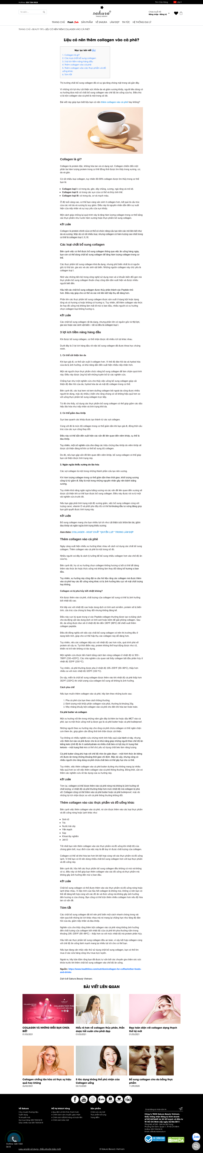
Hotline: (28, 2)
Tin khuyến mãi (24, 1117)
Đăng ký (163, 14)
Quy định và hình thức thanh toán (65, 1112)
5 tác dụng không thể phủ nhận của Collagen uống (98, 1080)
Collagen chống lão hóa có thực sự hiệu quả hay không (47, 1080)
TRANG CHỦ (58, 22)
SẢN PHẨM (87, 22)
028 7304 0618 (36, 1120)
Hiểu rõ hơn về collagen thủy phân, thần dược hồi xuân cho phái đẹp (100, 1029)
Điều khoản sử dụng (28, 1148)
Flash (73, 22)
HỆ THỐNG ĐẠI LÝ (142, 22)
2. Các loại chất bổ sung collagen (79, 58)
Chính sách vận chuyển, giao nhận (65, 1114)
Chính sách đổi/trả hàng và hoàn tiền (66, 1117)
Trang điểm (95, 1117)
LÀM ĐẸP (114, 22)
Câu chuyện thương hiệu (28, 1112)
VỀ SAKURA (101, 22)
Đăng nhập (153, 14)
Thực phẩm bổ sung (98, 1114)
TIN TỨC (126, 22)
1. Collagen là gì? (71, 54)
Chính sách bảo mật (60, 1120)
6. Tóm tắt (67, 74)
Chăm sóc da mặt (98, 1112)
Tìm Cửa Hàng (161, 2)
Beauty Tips (38, 29)
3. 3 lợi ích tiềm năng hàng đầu (77, 61)
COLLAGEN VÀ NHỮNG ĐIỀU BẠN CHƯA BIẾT (46, 1029)
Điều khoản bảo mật (50, 1148)
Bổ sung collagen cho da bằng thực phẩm (151, 1080)
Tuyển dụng (23, 1114)
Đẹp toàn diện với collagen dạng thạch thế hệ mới (153, 1029)
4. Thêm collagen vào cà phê (76, 64)
